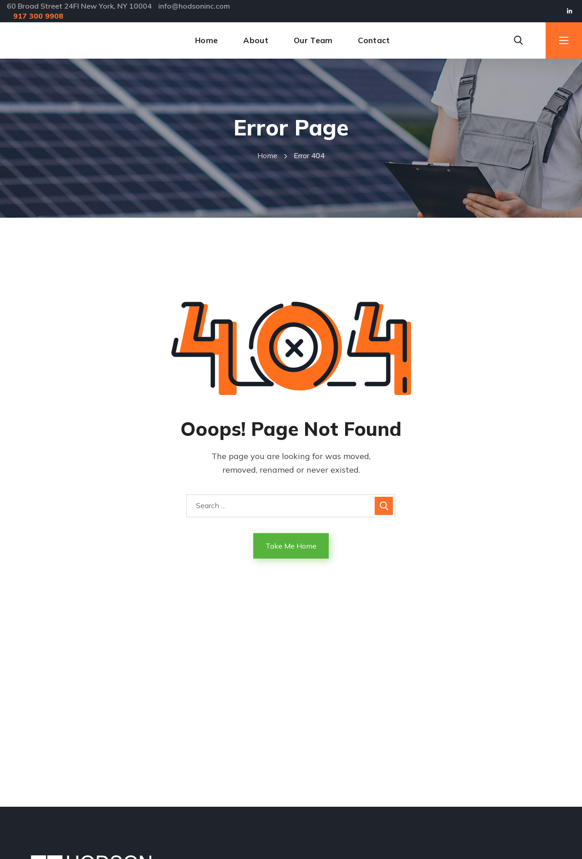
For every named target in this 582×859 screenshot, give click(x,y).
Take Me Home (291, 545)
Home (267, 155)
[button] (518, 40)
